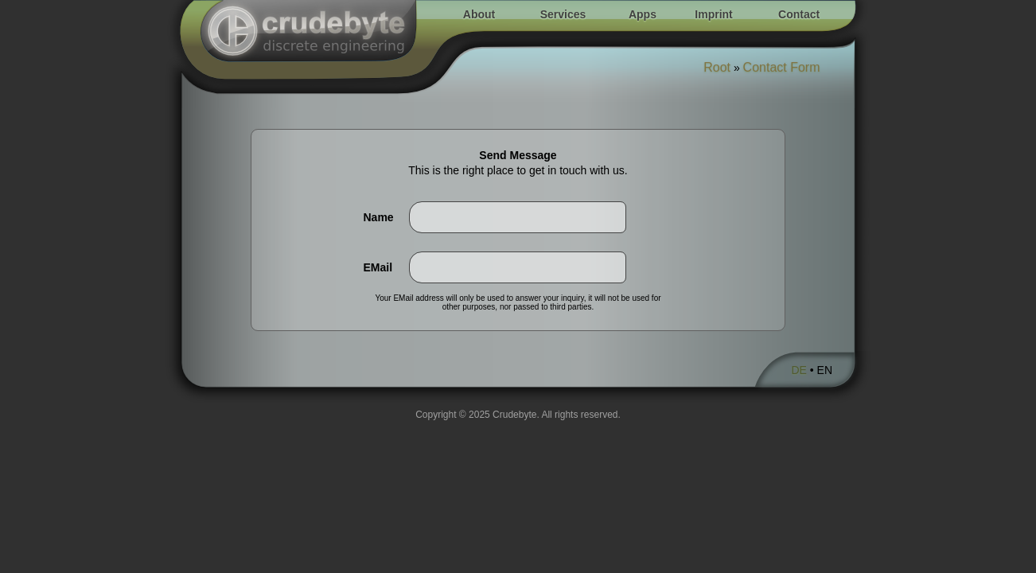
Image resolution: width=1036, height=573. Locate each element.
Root (716, 67)
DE (798, 370)
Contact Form (781, 67)
